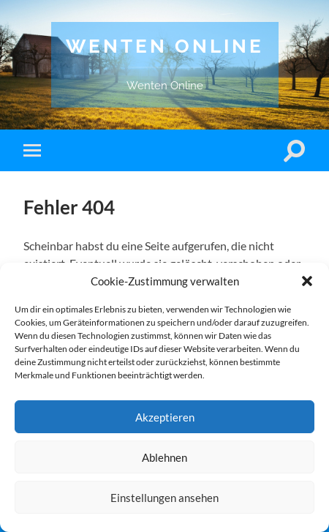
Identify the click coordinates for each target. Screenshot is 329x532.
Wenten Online (165, 45)
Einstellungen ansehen (164, 497)
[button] (307, 281)
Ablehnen (164, 457)
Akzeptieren (164, 417)
